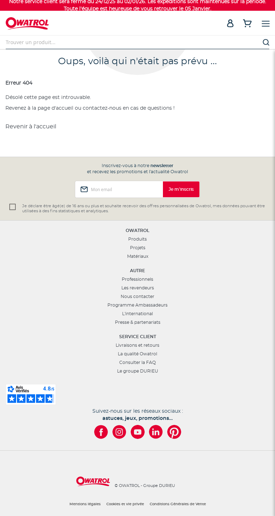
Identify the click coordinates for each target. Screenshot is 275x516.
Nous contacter (137, 296)
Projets (137, 248)
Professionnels (137, 279)
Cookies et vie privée (125, 504)
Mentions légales (85, 504)
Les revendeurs (137, 288)
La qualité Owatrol (137, 354)
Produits (137, 239)
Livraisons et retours (137, 345)
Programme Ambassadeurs (137, 305)
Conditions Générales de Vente (178, 504)
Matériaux (137, 256)
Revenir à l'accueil (30, 126)
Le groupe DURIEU (137, 371)
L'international (137, 314)
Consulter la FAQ (137, 362)
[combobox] (137, 42)
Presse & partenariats (137, 322)
